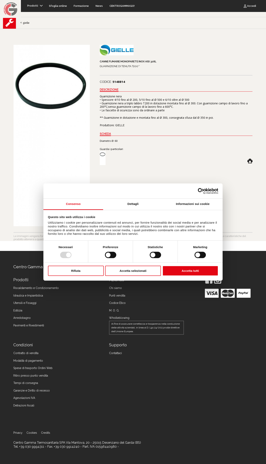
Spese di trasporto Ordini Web (33, 368)
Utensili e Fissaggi (24, 302)
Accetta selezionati (132, 270)
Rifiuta (75, 270)
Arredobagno (22, 317)
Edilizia (17, 310)
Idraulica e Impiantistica (28, 295)
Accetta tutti (190, 270)
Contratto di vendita (25, 353)
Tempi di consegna (25, 383)
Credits (45, 432)
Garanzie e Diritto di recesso (31, 390)
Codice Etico (117, 302)
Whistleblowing (119, 317)
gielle (24, 23)
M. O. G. (114, 310)
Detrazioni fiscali (23, 405)
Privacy (17, 432)
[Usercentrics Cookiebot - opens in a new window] (200, 191)
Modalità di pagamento (28, 360)
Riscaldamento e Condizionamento (36, 288)
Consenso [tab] (73, 204)
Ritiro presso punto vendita (30, 375)
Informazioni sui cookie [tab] (193, 204)
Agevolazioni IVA (24, 397)
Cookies (31, 432)
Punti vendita (117, 295)
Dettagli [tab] (133, 204)
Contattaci (115, 353)
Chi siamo (115, 288)
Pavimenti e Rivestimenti (28, 325)
